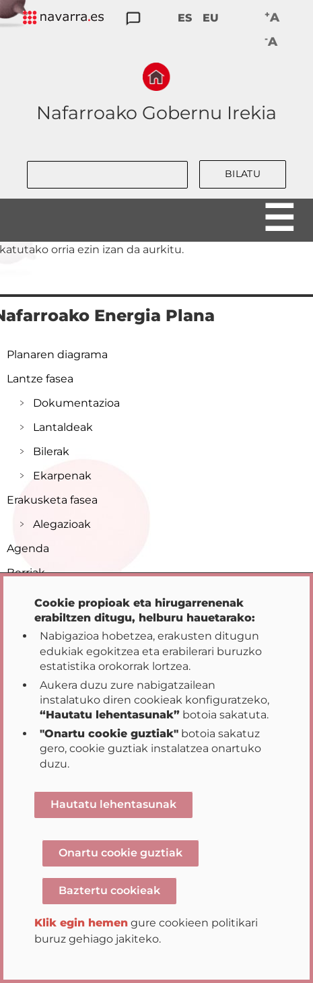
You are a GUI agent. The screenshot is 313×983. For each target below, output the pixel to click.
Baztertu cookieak (109, 890)
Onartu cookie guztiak (120, 852)
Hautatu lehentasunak (113, 804)
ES (185, 17)
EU (211, 17)
